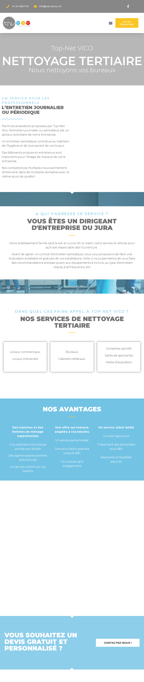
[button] (111, 23)
